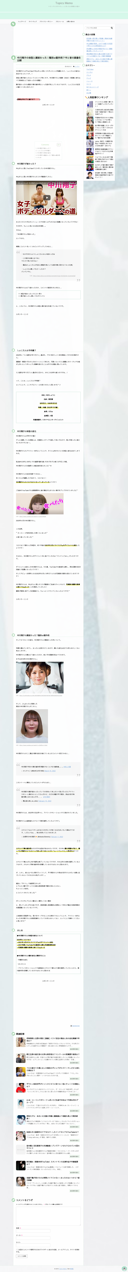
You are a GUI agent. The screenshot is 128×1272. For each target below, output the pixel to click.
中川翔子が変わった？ (44, 148)
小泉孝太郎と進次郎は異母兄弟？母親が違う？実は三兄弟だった (104, 112)
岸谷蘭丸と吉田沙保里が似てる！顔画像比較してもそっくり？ (99, 50)
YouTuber (90, 69)
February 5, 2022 (57, 837)
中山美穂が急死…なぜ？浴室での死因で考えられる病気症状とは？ (99, 44)
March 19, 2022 (50, 771)
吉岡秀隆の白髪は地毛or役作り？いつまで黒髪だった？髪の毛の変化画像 (104, 135)
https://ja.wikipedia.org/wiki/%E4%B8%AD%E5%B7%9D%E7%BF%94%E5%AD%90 (40, 695)
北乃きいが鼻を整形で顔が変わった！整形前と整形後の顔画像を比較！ (104, 167)
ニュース (89, 81)
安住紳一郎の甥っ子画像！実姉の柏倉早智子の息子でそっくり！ (99, 39)
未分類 (88, 93)
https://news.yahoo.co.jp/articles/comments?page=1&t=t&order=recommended (54, 276)
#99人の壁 (67, 767)
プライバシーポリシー (46, 21)
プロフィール (60, 21)
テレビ (88, 78)
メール (19, 1235)
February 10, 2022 (44, 801)
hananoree (76, 1026)
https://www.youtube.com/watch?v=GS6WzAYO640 (33, 745)
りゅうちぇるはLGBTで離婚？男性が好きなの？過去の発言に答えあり (104, 159)
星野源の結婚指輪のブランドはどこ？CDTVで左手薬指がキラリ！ (104, 151)
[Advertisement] (48, 39)
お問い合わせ (71, 21)
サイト (18, 1242)
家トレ (88, 90)
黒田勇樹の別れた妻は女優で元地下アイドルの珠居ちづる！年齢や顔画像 (99, 55)
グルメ (88, 75)
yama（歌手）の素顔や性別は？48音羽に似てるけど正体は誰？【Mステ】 (104, 143)
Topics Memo (64, 3)
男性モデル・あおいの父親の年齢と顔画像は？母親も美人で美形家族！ (99, 60)
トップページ (22, 21)
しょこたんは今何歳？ (44, 150)
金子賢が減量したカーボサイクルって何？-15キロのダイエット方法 (104, 127)
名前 (18, 1228)
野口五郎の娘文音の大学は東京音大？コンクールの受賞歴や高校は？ (53, 1054)
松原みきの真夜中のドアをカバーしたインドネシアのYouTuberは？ (53, 1132)
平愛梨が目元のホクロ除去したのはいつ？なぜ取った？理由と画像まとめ (104, 120)
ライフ (88, 84)
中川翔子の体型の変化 (44, 153)
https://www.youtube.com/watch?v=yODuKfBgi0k (32, 516)
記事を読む (75, 1049)
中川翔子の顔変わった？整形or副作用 (48, 155)
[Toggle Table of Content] (57, 144)
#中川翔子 (46, 797)
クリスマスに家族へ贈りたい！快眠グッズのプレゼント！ (104, 104)
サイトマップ (33, 21)
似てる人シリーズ (92, 87)
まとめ (39, 157)
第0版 (71, 1269)
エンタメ (77, 66)
